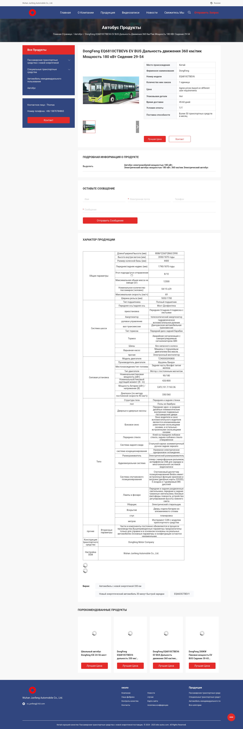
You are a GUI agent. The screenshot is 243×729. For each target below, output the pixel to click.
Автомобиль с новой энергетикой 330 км (120, 586)
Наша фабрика (128, 697)
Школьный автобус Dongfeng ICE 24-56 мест (94, 653)
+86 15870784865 (55, 111)
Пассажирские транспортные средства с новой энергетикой (43, 61)
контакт (48, 120)
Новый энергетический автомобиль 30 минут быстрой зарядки (131, 594)
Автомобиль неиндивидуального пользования (44, 80)
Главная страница (62, 34)
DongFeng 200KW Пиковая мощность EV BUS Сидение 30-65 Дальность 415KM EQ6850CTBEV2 (200, 655)
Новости (151, 693)
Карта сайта (152, 701)
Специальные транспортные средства (42, 70)
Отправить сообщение (110, 220)
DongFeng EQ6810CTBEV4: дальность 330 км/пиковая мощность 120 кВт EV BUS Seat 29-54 (129, 655)
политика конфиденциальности (157, 705)
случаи (150, 697)
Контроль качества (130, 701)
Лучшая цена (155, 139)
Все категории (195, 705)
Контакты (126, 705)
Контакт (180, 139)
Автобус (78, 34)
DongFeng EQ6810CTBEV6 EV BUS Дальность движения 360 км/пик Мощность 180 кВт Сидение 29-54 (166, 655)
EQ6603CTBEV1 (182, 594)
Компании (126, 693)
